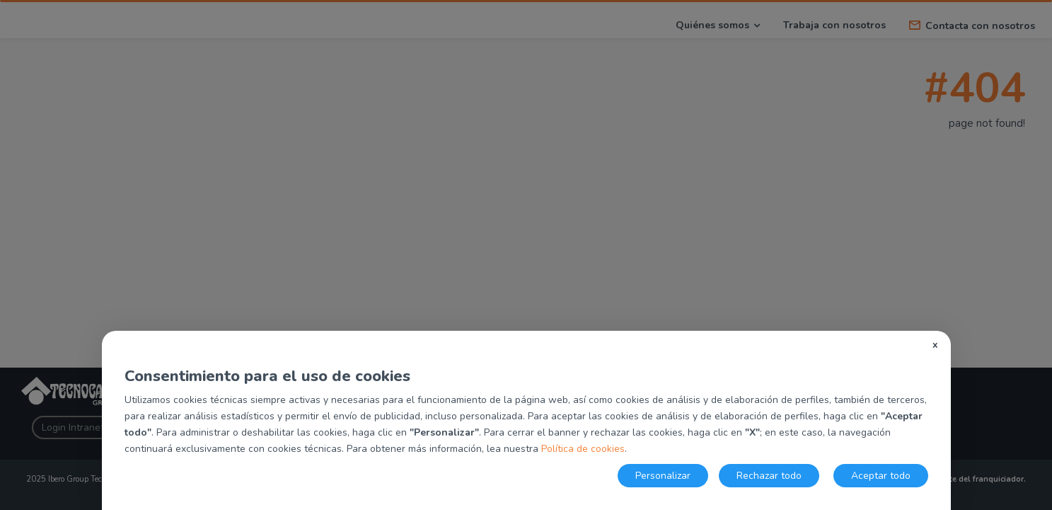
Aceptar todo (881, 475)
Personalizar (662, 475)
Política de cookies (583, 448)
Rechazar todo (769, 475)
